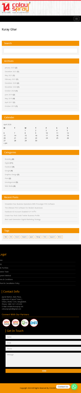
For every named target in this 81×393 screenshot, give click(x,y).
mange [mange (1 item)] (38, 237)
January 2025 (10, 68)
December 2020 (11, 83)
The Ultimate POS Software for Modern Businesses (24, 208)
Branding (8, 159)
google (7, 171)
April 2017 (9, 102)
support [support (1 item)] (52, 237)
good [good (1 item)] (17, 237)
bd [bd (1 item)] (11, 237)
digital (7, 163)
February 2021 (10, 79)
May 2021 (8, 75)
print (6, 178)
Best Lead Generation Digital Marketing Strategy (23, 219)
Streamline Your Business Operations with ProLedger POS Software (30, 204)
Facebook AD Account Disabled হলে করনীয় (20, 212)
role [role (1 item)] (45, 237)
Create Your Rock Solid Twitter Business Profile (22, 216)
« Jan (5, 143)
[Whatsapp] (74, 386)
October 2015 (10, 106)
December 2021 (11, 72)
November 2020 (11, 87)
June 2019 (8, 95)
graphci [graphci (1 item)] (24, 237)
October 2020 (10, 91)
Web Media (9, 186)
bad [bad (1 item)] (6, 237)
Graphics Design (11, 175)
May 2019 (8, 98)
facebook (8, 167)
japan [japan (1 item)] (31, 237)
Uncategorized (10, 182)
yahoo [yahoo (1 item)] (60, 237)
